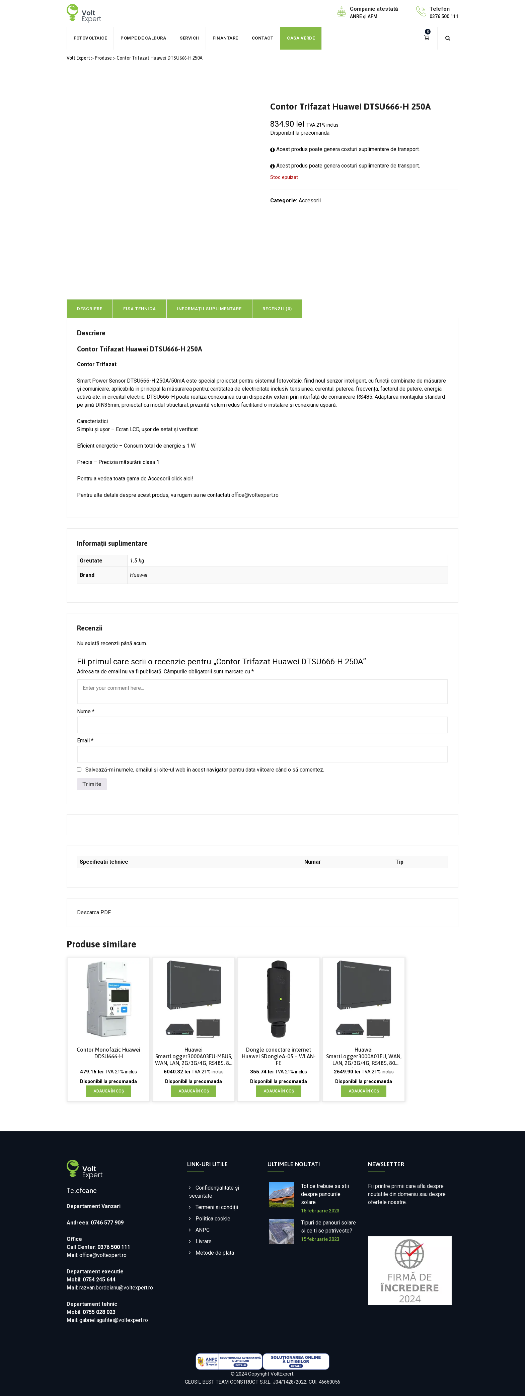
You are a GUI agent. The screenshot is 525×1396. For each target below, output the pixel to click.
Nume (85, 711)
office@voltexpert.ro (255, 495)
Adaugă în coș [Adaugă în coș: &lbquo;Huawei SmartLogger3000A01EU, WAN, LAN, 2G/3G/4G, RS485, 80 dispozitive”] (364, 1091)
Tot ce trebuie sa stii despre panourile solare (325, 1194)
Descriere (89, 308)
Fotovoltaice (90, 38)
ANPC (203, 1230)
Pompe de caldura (143, 38)
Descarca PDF (94, 912)
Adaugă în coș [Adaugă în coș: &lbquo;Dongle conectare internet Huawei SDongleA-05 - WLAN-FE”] (279, 1091)
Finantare (225, 38)
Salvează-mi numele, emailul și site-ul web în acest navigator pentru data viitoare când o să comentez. (204, 770)
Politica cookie (213, 1218)
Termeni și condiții (217, 1207)
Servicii (189, 38)
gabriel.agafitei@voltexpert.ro (113, 1320)
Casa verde (301, 38)
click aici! (182, 478)
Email (85, 740)
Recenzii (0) (277, 308)
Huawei (138, 575)
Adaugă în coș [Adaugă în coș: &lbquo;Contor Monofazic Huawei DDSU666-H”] (108, 1091)
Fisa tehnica (139, 308)
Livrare (204, 1241)
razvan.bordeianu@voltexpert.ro (116, 1287)
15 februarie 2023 (320, 1210)
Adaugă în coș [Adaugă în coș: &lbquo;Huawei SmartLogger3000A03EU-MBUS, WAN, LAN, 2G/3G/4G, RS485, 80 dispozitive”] (193, 1091)
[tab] (139, 308)
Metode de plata (215, 1253)
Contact (263, 38)
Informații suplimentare (209, 308)
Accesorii (310, 200)
